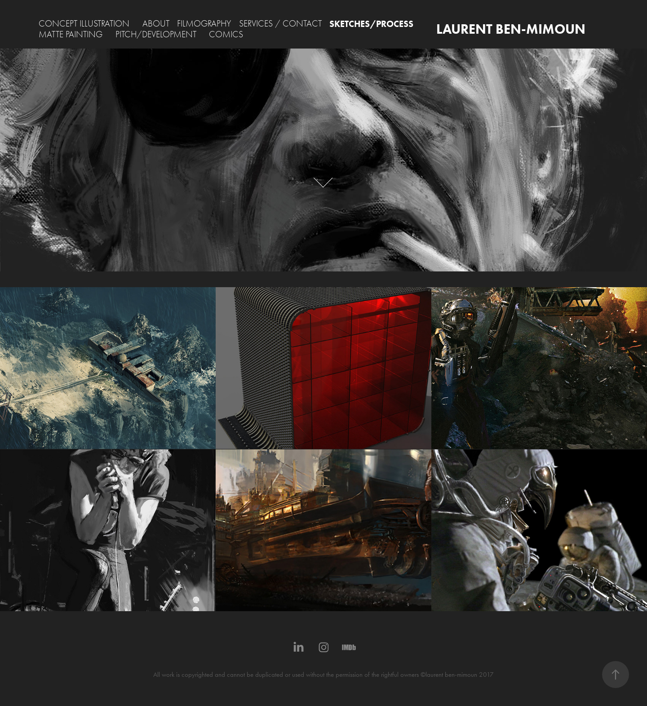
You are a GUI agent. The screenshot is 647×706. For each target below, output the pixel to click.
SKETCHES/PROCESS (371, 23)
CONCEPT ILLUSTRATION (84, 23)
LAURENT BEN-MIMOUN (510, 29)
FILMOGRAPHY (204, 23)
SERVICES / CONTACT (280, 23)
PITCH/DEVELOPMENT (155, 34)
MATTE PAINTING (70, 34)
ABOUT (155, 23)
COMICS (226, 34)
